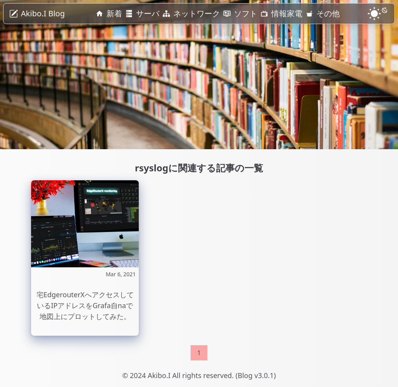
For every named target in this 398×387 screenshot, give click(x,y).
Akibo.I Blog (43, 13)
